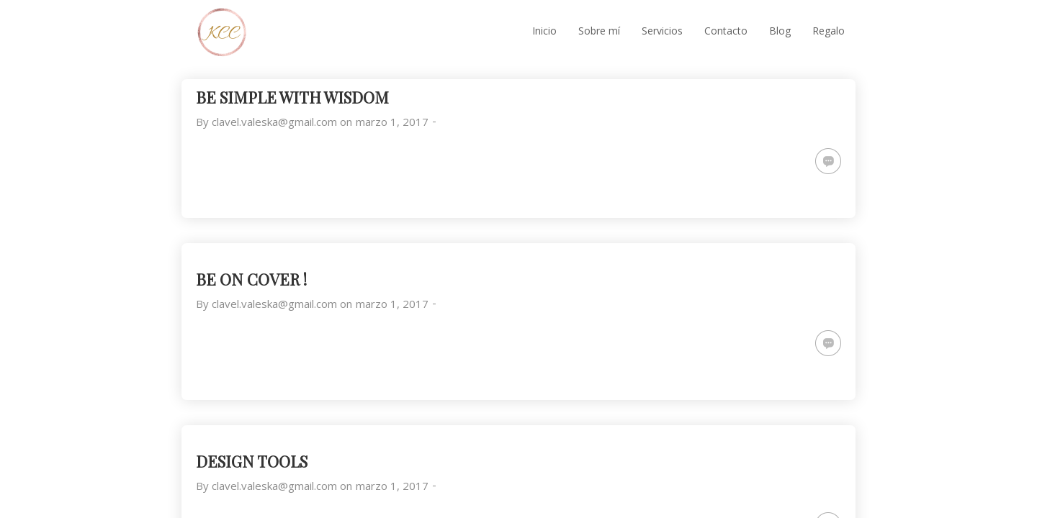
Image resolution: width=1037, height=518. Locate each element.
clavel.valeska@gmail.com (274, 121)
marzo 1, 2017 (392, 121)
